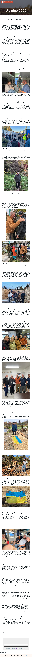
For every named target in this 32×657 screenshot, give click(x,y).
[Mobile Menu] (30, 2)
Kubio (26, 655)
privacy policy (17, 648)
